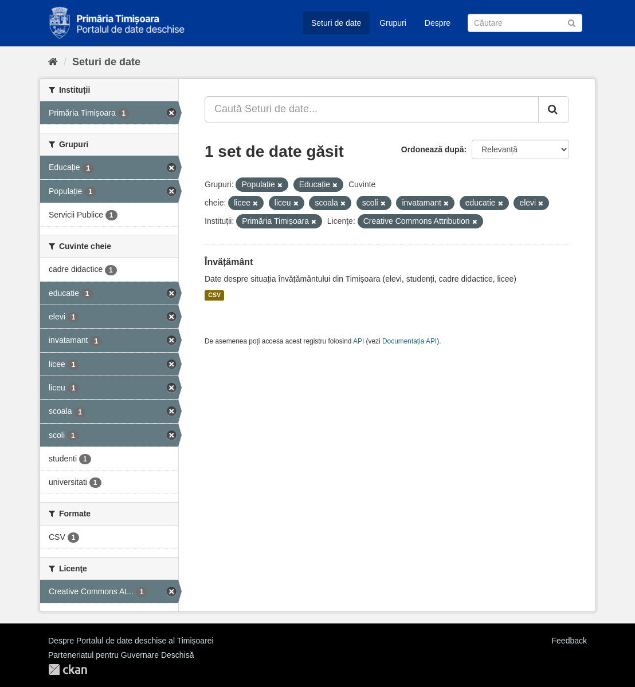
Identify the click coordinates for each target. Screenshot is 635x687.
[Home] (53, 62)
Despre (437, 22)
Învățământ (229, 262)
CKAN (67, 670)
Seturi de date (336, 22)
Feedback (569, 640)
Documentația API (409, 341)
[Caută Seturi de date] (525, 23)
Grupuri (392, 22)
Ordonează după (432, 149)
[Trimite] (572, 22)
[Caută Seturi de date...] (372, 109)
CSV (214, 295)
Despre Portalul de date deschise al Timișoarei (131, 640)
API (358, 341)
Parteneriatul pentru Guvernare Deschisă (121, 655)
